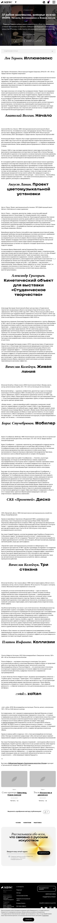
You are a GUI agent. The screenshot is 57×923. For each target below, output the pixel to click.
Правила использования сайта (23, 899)
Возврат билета (20, 903)
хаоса (42, 721)
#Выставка (38, 822)
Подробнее (45, 915)
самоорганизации (8, 722)
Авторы (18, 893)
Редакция (19, 890)
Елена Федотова (30, 34)
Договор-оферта (21, 906)
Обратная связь (50, 894)
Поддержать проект (49, 897)
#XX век (18, 822)
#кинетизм (27, 822)
